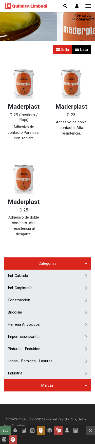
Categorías (47, 212)
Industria (15, 322)
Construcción (19, 249)
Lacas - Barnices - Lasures (30, 310)
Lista (81, 49)
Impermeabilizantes (24, 285)
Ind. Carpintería (20, 237)
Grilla (62, 49)
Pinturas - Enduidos (24, 297)
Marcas (47, 334)
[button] (77, 6)
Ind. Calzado (18, 224)
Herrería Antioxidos (24, 273)
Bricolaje (15, 261)
